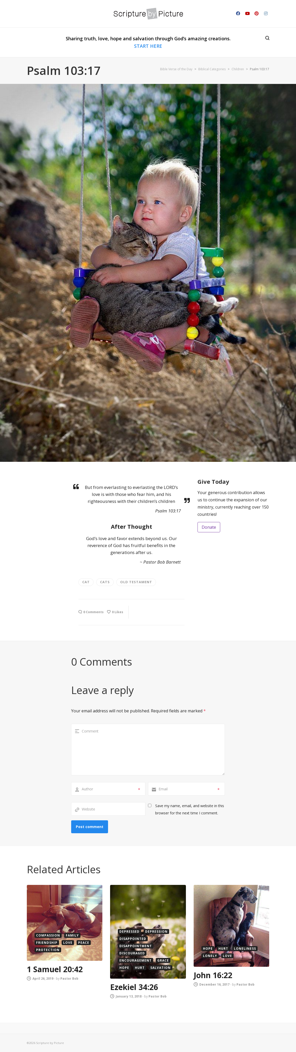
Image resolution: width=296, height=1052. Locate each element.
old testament (136, 582)
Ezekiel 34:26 (134, 987)
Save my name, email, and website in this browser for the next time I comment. (189, 809)
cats (105, 582)
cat (86, 582)
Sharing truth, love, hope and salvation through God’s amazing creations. (148, 42)
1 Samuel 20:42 (55, 969)
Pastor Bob (69, 978)
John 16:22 (213, 975)
